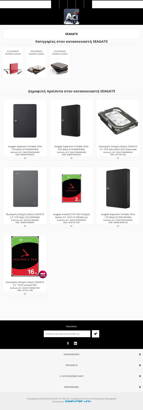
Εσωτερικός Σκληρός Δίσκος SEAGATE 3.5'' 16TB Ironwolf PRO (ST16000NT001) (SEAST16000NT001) (25, 285)
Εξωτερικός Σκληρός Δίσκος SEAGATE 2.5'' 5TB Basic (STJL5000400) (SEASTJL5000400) (25, 217)
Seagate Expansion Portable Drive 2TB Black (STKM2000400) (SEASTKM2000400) (25, 149)
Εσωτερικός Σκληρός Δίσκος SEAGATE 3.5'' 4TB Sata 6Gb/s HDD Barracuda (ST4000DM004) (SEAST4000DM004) (118, 149)
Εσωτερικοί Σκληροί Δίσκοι (36, 52)
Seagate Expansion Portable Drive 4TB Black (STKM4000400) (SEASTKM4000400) (71, 149)
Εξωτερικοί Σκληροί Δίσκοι (13, 52)
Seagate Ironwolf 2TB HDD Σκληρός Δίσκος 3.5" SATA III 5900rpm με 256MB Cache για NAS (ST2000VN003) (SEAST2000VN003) (71, 219)
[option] (13, 65)
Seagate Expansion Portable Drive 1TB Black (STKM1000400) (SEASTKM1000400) (118, 217)
